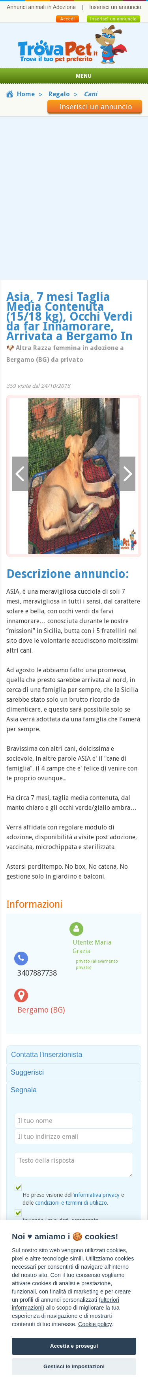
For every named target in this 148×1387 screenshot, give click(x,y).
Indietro (20, 474)
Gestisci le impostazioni (74, 1366)
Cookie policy (95, 1324)
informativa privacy (97, 1195)
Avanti (127, 474)
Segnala (24, 1090)
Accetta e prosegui (74, 1346)
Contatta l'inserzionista (46, 1055)
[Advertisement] (74, 198)
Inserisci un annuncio (115, 7)
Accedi (67, 19)
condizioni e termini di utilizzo (71, 1203)
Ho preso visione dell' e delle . (73, 1199)
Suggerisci (27, 1072)
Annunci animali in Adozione (41, 7)
